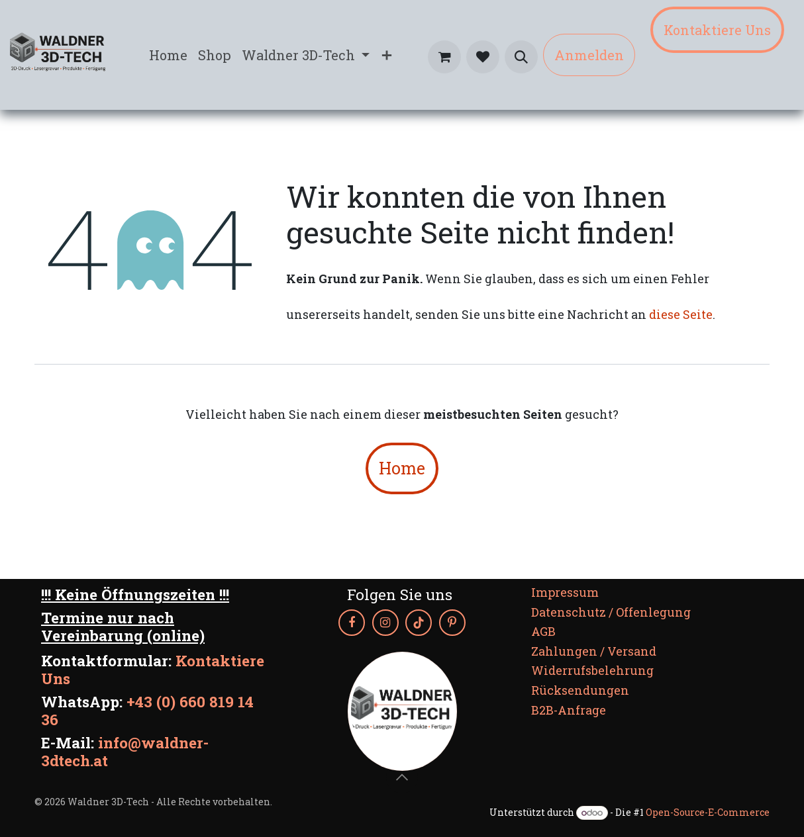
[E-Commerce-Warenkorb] (444, 56)
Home (402, 468)
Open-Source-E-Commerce (708, 812)
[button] (521, 56)
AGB (543, 631)
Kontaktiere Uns (717, 29)
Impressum (565, 592)
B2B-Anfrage (568, 710)
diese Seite (681, 314)
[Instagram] (385, 622)
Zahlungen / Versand (593, 651)
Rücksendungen (580, 690)
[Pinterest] (452, 622)
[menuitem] (168, 55)
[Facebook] (351, 622)
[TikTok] (418, 622)
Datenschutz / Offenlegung (611, 612)
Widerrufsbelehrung (592, 670)
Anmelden (589, 55)
